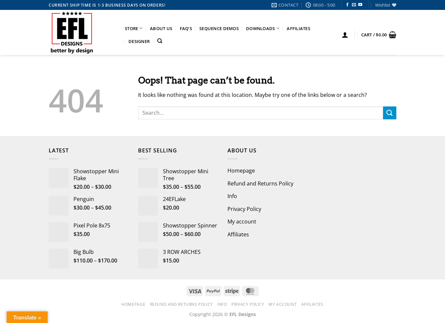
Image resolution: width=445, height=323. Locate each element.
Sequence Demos (219, 28)
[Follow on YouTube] (360, 5)
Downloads (262, 28)
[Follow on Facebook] (347, 5)
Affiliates (298, 28)
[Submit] (389, 112)
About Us (161, 28)
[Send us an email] (354, 5)
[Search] (159, 41)
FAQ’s (186, 28)
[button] (345, 34)
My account (241, 221)
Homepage (241, 170)
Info (232, 196)
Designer (139, 41)
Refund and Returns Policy (260, 183)
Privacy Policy (244, 209)
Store (134, 28)
